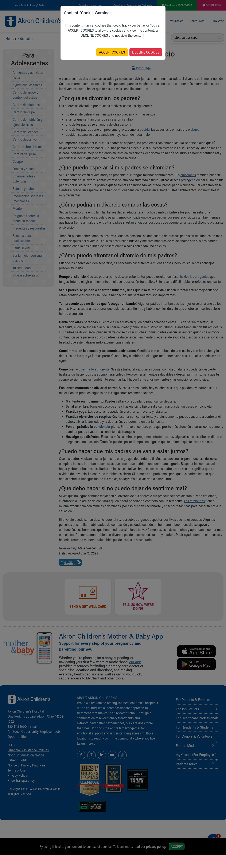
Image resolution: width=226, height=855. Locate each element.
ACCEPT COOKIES (112, 52)
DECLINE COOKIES (145, 52)
